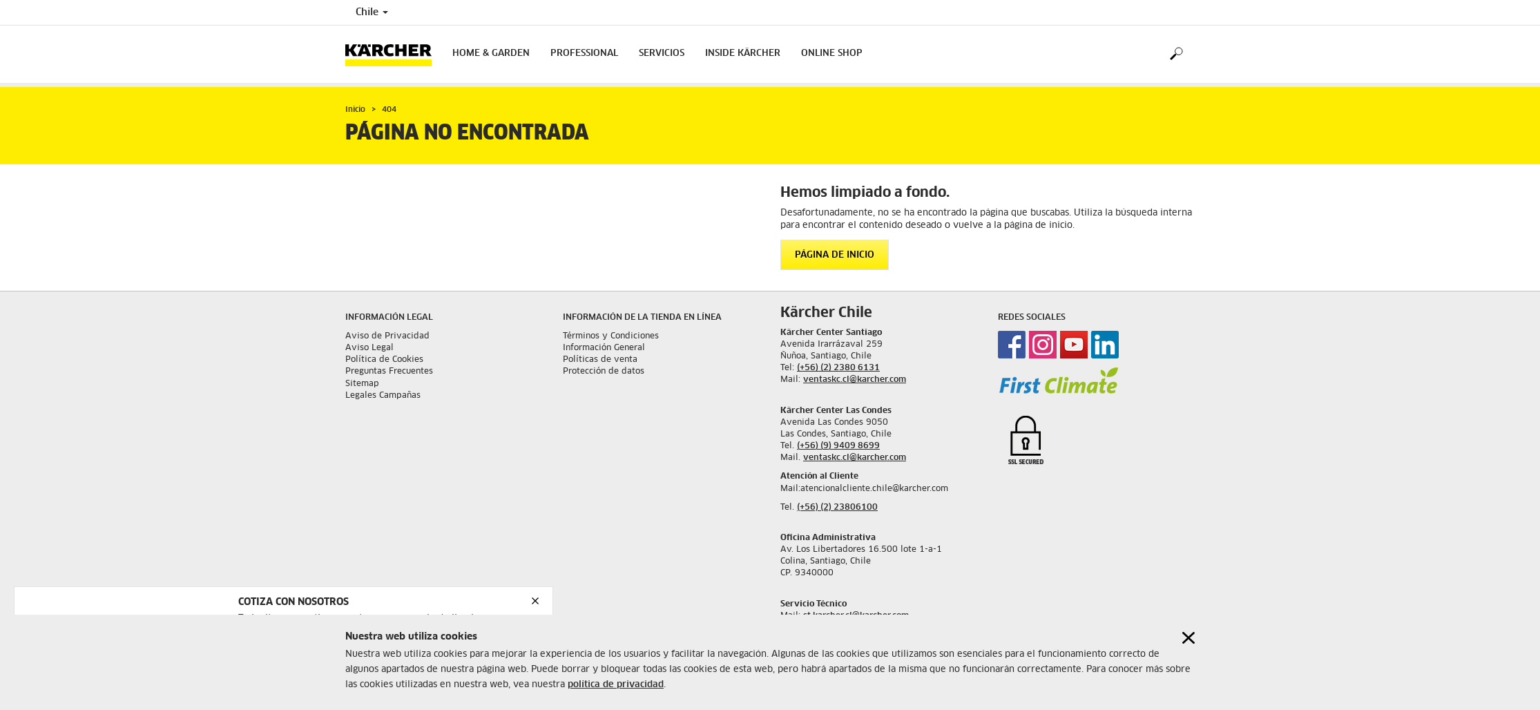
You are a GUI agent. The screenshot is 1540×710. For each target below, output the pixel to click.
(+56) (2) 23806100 (837, 507)
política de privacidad (616, 684)
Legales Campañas (383, 396)
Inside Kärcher (742, 53)
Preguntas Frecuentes (389, 371)
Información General (604, 348)
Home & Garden (491, 53)
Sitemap (362, 384)
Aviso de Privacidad (387, 336)
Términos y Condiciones (611, 336)
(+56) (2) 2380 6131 (838, 368)
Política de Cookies (384, 360)
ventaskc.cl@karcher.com (854, 380)
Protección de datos (603, 371)
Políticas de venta (600, 360)
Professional (584, 53)
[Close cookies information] (1188, 638)
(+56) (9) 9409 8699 (838, 446)
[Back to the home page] (393, 54)
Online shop (832, 53)
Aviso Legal (369, 348)
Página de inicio (834, 255)
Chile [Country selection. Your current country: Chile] (372, 12)
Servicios (661, 53)
